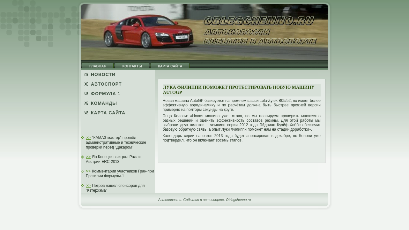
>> (88, 137)
